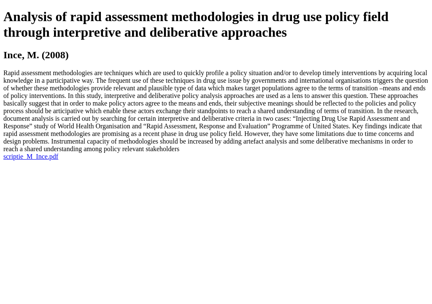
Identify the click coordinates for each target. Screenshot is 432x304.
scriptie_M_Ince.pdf (30, 156)
